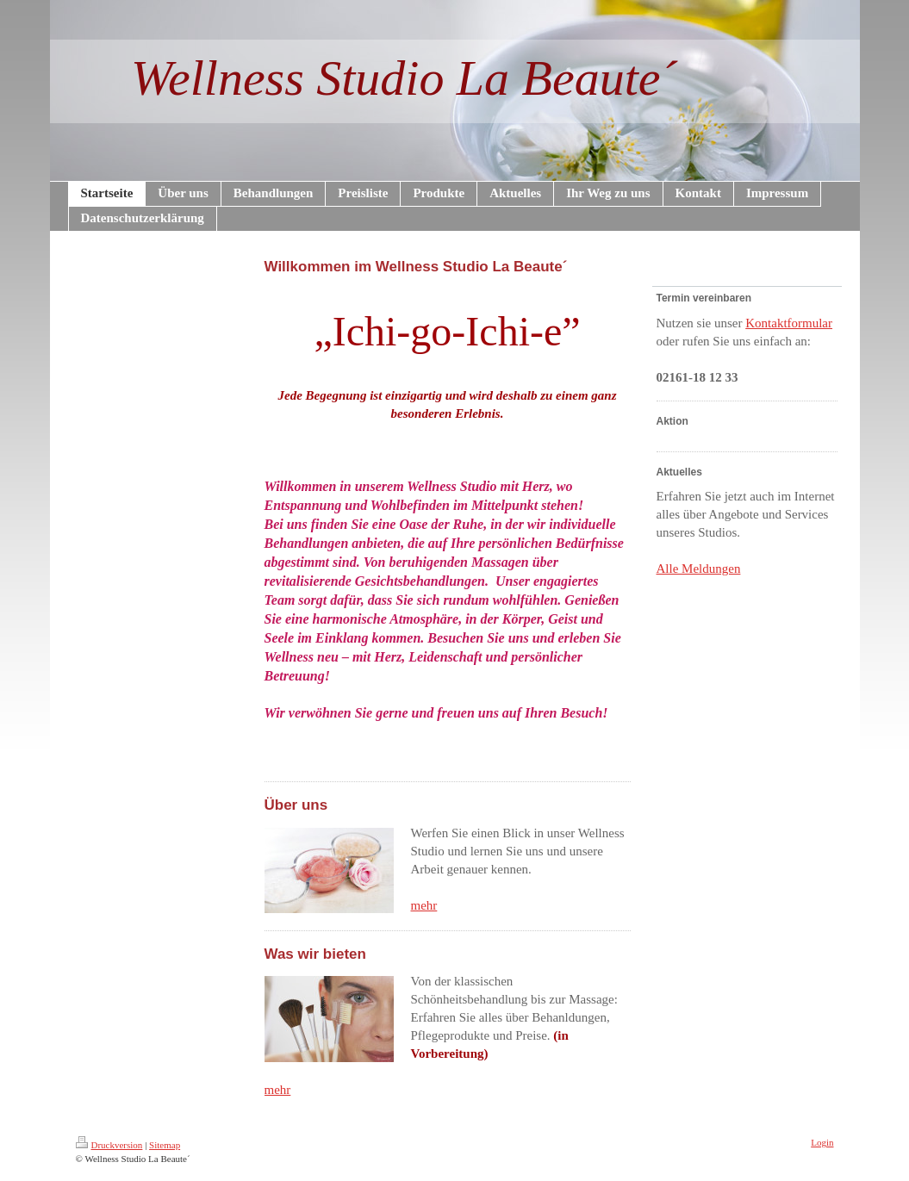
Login (822, 1142)
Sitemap (164, 1145)
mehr (424, 905)
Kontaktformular (788, 323)
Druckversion (109, 1145)
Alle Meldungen (699, 568)
